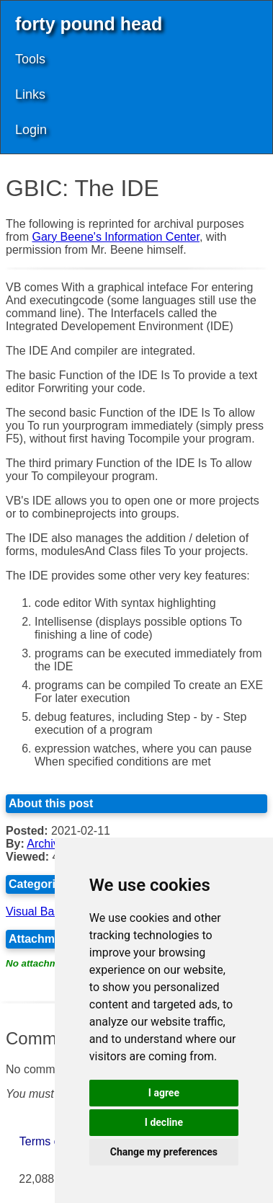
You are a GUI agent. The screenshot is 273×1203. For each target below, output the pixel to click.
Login (31, 130)
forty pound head (88, 24)
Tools (30, 59)
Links (30, 94)
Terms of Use (53, 1141)
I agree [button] (163, 1092)
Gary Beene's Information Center (116, 237)
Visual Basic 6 (42, 911)
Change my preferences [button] (164, 1152)
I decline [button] (164, 1122)
